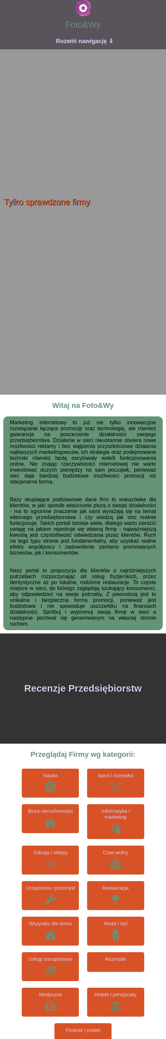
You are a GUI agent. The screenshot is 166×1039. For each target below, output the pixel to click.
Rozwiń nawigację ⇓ (84, 41)
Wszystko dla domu (50, 923)
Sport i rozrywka (115, 775)
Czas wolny (115, 852)
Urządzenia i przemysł (50, 888)
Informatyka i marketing (115, 814)
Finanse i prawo (83, 1030)
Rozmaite (115, 959)
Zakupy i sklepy (50, 852)
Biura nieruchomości (50, 811)
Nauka (50, 775)
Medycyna (50, 994)
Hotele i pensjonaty (115, 994)
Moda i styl (115, 923)
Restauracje (115, 888)
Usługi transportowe (50, 959)
